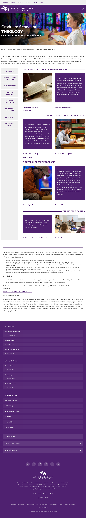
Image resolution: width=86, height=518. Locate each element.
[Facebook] (28, 464)
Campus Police (9, 366)
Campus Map (9, 422)
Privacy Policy (44, 504)
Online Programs (10, 340)
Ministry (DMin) (60, 205)
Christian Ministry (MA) (30, 108)
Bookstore (8, 417)
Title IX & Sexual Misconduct (67, 504)
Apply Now (10, 71)
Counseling (8, 375)
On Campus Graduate (12, 349)
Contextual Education (9, 110)
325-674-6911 (9, 353)
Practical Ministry (60, 238)
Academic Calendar (11, 400)
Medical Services (10, 384)
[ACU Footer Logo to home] (43, 475)
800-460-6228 (10, 335)
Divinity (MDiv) (27, 111)
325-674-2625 (10, 388)
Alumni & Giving (39, 2)
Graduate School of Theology (10, 78)
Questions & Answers (9, 93)
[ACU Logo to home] (17, 8)
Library (13, 2)
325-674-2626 (10, 379)
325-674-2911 (9, 370)
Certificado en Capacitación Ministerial (35, 238)
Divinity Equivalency (29, 205)
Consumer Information (32, 504)
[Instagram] (34, 464)
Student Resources (9, 101)
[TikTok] (58, 464)
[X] (40, 464)
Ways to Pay (9, 117)
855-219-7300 (9, 344)
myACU (5, 2)
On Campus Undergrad (12, 331)
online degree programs (35, 139)
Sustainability (53, 504)
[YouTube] (46, 464)
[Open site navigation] (83, 8)
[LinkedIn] (52, 464)
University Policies (43, 507)
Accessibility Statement (17, 504)
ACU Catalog (9, 406)
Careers (28, 2)
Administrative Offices (12, 411)
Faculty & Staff (10, 86)
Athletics (20, 2)
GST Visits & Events (9, 124)
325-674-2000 (43, 498)
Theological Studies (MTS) (63, 108)
